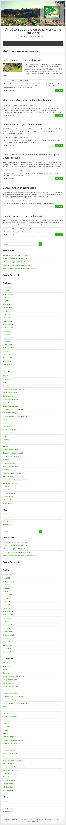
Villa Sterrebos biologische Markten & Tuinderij (33, 31)
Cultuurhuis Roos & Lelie (11, 406)
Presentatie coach (9, 463)
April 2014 (6, 304)
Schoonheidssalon (23, 112)
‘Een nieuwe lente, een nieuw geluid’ (22, 124)
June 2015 (6, 291)
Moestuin (35, 110)
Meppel (56, 173)
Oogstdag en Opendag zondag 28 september (27, 99)
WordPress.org (8, 524)
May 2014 (6, 301)
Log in (5, 514)
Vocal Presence (57, 112)
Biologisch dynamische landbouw (27, 84)
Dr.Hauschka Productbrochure (13, 409)
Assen (5, 382)
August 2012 (7, 331)
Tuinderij (19, 87)
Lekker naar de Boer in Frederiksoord (23, 60)
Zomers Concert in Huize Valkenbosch (23, 215)
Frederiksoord (31, 86)
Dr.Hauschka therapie (43, 108)
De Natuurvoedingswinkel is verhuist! (15, 255)
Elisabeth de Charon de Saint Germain (15, 86)
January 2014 (7, 307)
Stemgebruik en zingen (35, 112)
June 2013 (6, 314)
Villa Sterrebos (27, 87)
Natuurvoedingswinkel (10, 449)
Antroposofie (7, 379)
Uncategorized (8, 496)
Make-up (6, 439)
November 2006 (8, 364)
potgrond (6, 459)
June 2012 (6, 334)
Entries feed (7, 518)
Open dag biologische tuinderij (48, 110)
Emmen (5, 419)
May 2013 (6, 318)
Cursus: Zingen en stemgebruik (20, 187)
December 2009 (8, 358)
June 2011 (6, 341)
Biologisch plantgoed (43, 84)
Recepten (6, 470)
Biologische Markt (55, 84)
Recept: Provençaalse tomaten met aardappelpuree (20, 268)
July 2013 (6, 311)
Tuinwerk (25, 142)
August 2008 (7, 361)
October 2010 (7, 344)
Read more (59, 90)
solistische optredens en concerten (51, 232)
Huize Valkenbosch (34, 232)
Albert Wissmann (11, 84)
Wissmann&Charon (11, 81)
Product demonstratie (10, 112)
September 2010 (8, 348)
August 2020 (7, 287)
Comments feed (8, 521)
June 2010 (6, 351)
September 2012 (8, 328)
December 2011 (8, 338)
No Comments (10, 90)
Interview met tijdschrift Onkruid (14, 262)
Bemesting (6, 386)
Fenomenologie (8, 423)
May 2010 (6, 354)
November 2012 (8, 324)
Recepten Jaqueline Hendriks (12, 473)
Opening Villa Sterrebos (11, 456)
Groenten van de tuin (42, 86)
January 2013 (7, 321)
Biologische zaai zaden (10, 399)
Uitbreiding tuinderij (9, 493)
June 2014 (6, 297)
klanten (5, 436)
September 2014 (8, 294)
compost (6, 402)
